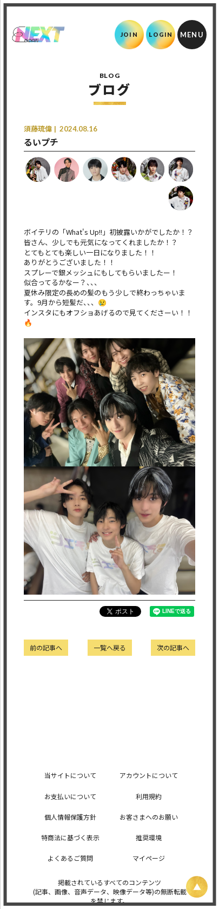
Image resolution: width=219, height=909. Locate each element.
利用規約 (149, 796)
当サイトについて (70, 775)
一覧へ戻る (110, 647)
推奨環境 (149, 837)
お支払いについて (70, 796)
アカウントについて (149, 775)
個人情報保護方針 (70, 816)
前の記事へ (46, 647)
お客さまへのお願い (149, 816)
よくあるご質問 (70, 857)
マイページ (148, 857)
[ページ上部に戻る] (197, 887)
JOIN (129, 34)
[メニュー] (192, 34)
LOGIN (161, 34)
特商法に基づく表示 (70, 837)
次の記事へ (173, 647)
